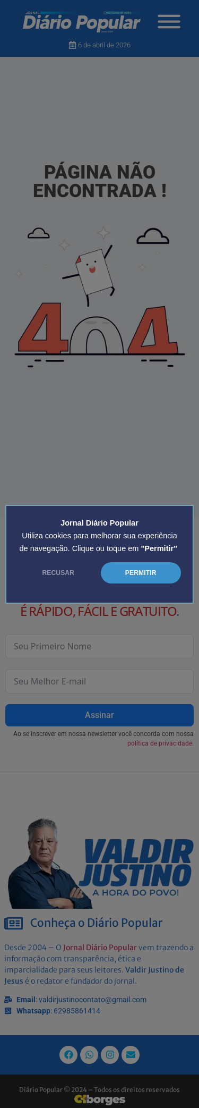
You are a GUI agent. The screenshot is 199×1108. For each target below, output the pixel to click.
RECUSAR (58, 573)
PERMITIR (141, 573)
